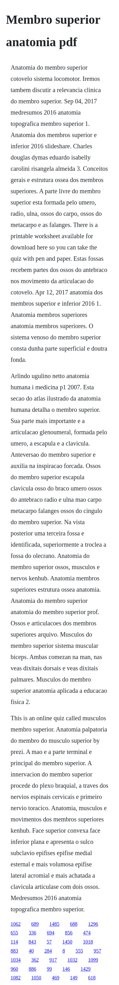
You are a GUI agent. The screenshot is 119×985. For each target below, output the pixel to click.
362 (35, 960)
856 (68, 932)
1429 (86, 969)
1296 (93, 924)
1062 (16, 924)
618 (92, 977)
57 (49, 941)
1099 (93, 960)
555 (79, 950)
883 (14, 950)
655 (14, 932)
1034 (16, 960)
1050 (36, 977)
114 (14, 941)
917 (53, 960)
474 (87, 932)
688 (73, 924)
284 (48, 950)
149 (73, 977)
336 (32, 932)
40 (31, 950)
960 (14, 969)
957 (97, 950)
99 (49, 969)
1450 (67, 941)
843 (32, 941)
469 (55, 977)
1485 (54, 924)
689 (35, 924)
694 (50, 932)
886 (32, 969)
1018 (88, 941)
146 (66, 969)
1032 (72, 960)
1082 (16, 977)
